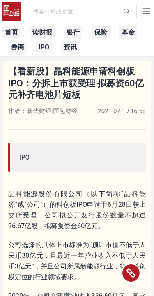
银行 (73, 32)
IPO (44, 47)
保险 (100, 32)
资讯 (70, 47)
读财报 (42, 32)
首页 (11, 32)
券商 (17, 47)
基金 (128, 32)
